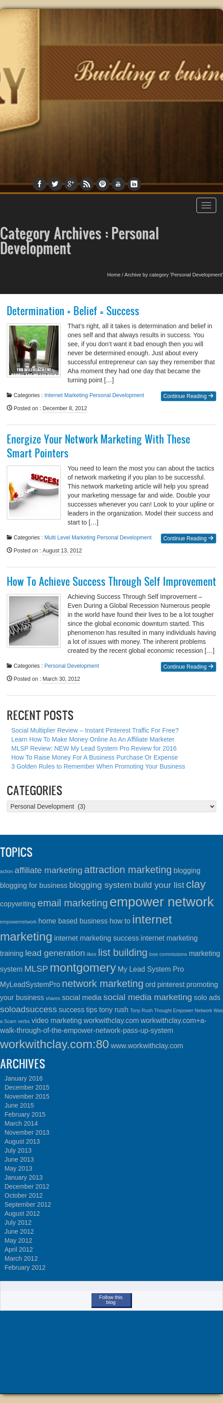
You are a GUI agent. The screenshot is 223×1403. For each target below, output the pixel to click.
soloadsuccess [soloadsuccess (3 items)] (28, 1009)
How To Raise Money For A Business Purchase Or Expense (94, 757)
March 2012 (21, 1258)
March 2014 (21, 1123)
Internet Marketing (66, 395)
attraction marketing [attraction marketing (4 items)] (128, 869)
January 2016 (24, 1078)
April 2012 (19, 1249)
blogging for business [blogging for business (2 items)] (34, 885)
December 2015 (27, 1087)
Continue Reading (189, 396)
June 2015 (19, 1105)
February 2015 (25, 1114)
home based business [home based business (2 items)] (73, 921)
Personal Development (116, 395)
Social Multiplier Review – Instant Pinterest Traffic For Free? (95, 730)
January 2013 (24, 1177)
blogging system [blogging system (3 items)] (100, 885)
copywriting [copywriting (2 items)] (18, 904)
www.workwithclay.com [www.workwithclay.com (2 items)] (147, 1046)
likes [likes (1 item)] (91, 954)
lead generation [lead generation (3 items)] (55, 953)
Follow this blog (111, 1299)
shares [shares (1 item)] (53, 998)
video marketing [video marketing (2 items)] (57, 1020)
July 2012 (18, 1222)
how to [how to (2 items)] (120, 921)
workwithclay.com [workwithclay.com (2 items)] (111, 1020)
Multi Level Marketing (69, 537)
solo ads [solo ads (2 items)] (207, 997)
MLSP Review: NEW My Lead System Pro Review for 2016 (94, 748)
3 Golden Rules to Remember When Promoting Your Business (98, 766)
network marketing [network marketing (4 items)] (103, 983)
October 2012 (24, 1195)
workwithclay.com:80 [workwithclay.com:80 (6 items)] (54, 1044)
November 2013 (27, 1132)
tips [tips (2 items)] (91, 1010)
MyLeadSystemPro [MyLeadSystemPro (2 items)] (30, 984)
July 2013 (18, 1150)
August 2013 (22, 1141)
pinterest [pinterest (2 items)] (171, 984)
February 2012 (25, 1267)
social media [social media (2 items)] (81, 997)
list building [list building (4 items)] (123, 952)
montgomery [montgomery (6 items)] (83, 967)
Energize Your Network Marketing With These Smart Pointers (98, 446)
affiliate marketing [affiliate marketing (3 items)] (48, 870)
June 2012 (19, 1231)
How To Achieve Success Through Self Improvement (111, 581)
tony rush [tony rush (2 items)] (113, 1010)
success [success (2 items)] (71, 1010)
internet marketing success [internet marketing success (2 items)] (96, 938)
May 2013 (18, 1168)
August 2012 (22, 1213)
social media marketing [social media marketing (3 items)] (147, 997)
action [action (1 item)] (6, 871)
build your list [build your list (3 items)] (159, 885)
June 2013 (19, 1159)
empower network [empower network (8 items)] (161, 901)
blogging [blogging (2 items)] (186, 870)
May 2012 (18, 1240)
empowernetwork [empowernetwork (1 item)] (18, 921)
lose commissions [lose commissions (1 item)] (168, 954)
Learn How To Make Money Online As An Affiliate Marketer (92, 739)
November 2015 (27, 1096)
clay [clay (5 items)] (195, 884)
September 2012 (28, 1204)
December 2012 (27, 1186)
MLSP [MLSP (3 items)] (36, 968)
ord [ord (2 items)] (150, 984)
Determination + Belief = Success (73, 310)
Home (114, 274)
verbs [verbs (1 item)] (24, 1021)
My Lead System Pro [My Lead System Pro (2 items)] (151, 969)
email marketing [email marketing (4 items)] (72, 903)
